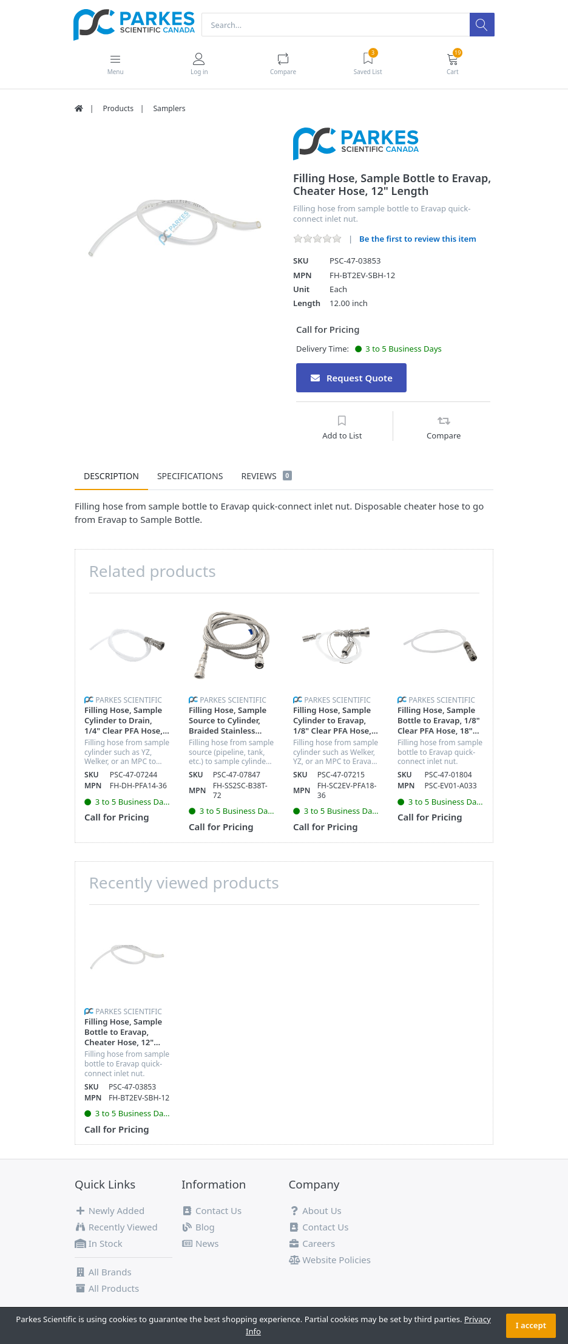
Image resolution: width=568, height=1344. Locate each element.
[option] (175, 229)
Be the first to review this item (417, 239)
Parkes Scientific (128, 700)
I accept (531, 1325)
